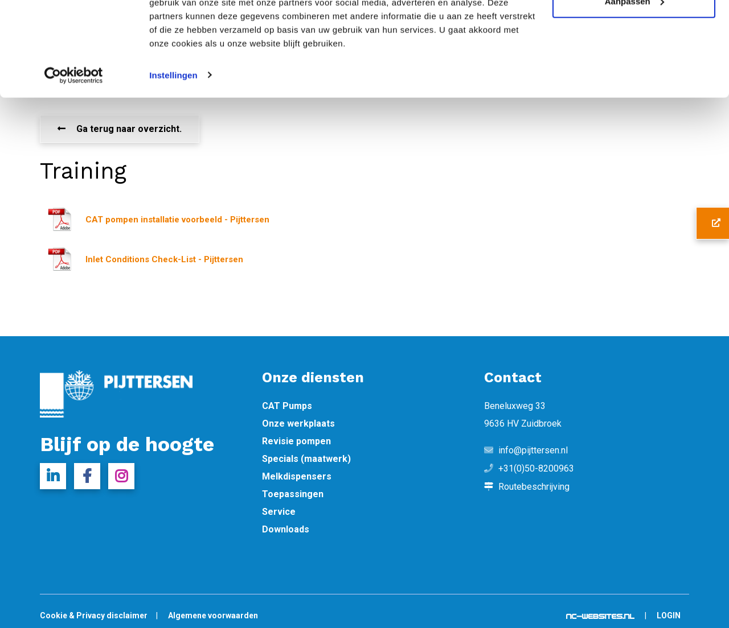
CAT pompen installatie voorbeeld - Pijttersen (177, 219)
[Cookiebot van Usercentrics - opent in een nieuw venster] (74, 141)
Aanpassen (634, 67)
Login (669, 615)
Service (279, 512)
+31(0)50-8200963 (536, 468)
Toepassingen (292, 494)
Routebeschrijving (534, 486)
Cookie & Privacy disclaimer (94, 615)
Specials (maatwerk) (306, 459)
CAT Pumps (287, 406)
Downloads (285, 529)
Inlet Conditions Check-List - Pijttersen (164, 259)
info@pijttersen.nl (533, 450)
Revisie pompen (296, 441)
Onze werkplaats (298, 423)
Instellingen (173, 141)
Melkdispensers (296, 476)
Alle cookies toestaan (633, 30)
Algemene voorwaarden (213, 615)
